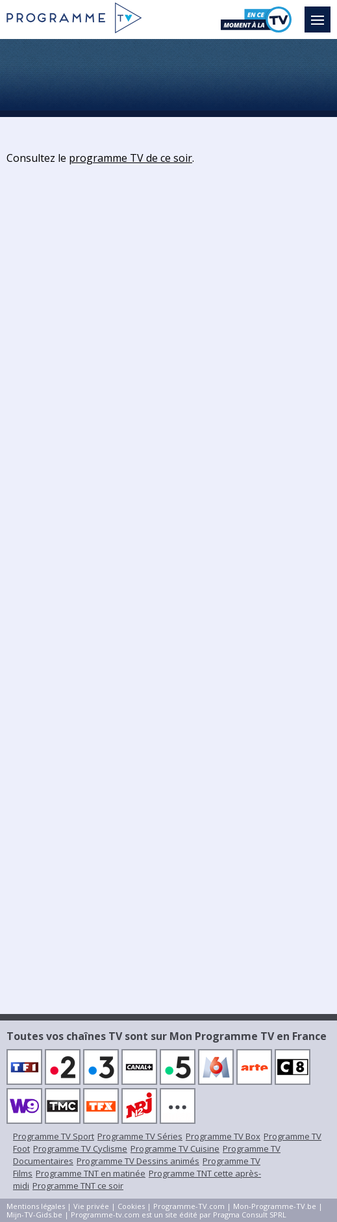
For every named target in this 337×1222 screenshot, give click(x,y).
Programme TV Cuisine (175, 1148)
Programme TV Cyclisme (80, 1148)
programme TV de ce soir (130, 158)
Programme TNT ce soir (77, 1185)
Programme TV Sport (53, 1136)
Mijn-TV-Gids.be (34, 1214)
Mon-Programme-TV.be (274, 1206)
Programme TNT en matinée (90, 1173)
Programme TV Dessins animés (138, 1161)
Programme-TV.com (189, 1206)
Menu (321, 13)
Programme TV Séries (139, 1136)
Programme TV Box (223, 1136)
